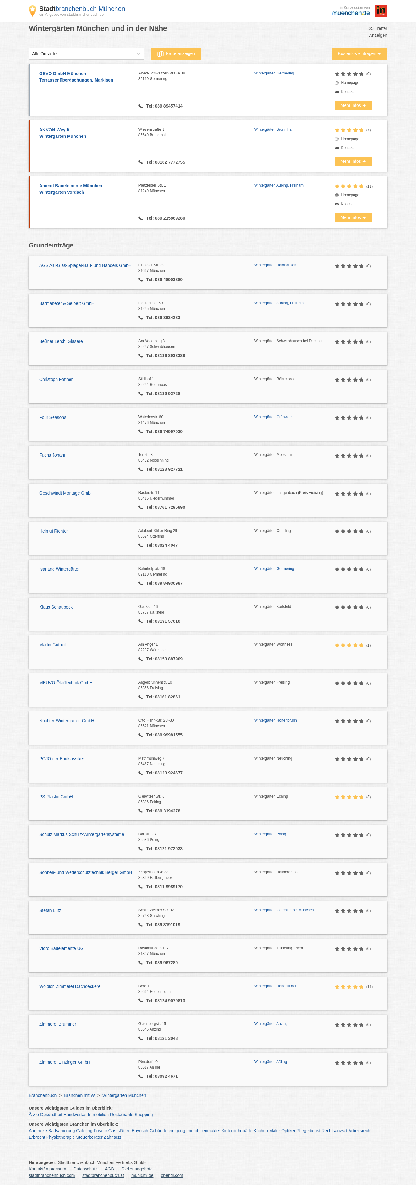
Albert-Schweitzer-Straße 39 (196, 76)
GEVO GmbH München (85, 77)
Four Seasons (52, 417)
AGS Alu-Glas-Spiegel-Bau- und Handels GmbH (85, 265)
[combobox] (32, 54)
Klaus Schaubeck (56, 607)
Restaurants (121, 1114)
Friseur (100, 1130)
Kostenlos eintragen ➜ (359, 53)
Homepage (350, 83)
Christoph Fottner (56, 379)
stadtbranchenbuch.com (52, 1175)
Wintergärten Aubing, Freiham (279, 185)
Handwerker (75, 1114)
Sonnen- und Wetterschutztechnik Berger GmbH (85, 872)
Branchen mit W (79, 1095)
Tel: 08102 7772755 (165, 162)
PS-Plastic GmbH (56, 796)
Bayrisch (140, 1130)
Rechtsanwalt (334, 1130)
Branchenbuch (43, 1095)
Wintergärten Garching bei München (284, 910)
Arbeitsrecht (359, 1130)
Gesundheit (51, 1114)
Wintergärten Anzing (271, 1024)
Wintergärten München (124, 1095)
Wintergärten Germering (274, 73)
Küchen (260, 1130)
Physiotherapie (60, 1137)
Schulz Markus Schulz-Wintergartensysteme (81, 834)
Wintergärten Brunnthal (273, 129)
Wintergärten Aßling (270, 1062)
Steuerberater (89, 1137)
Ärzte (34, 1114)
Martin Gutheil (52, 644)
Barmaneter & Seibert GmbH (67, 303)
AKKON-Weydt (85, 133)
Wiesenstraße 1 (196, 132)
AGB (109, 1168)
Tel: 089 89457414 (164, 105)
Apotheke (38, 1130)
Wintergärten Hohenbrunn (275, 720)
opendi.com (172, 1175)
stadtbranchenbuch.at (103, 1175)
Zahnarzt (112, 1137)
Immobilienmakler (203, 1130)
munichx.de (142, 1175)
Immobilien (98, 1114)
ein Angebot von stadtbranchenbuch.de (71, 14)
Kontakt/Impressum (47, 1168)
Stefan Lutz (50, 910)
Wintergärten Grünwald (273, 417)
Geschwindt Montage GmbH (66, 493)
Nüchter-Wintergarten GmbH (66, 720)
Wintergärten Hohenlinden (275, 986)
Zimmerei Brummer (57, 1024)
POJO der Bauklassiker (61, 758)
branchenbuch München (82, 8)
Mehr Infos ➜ (353, 105)
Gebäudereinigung (167, 1130)
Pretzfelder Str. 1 (196, 188)
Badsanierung (61, 1130)
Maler (274, 1130)
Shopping (143, 1114)
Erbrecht (37, 1137)
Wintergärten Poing (270, 834)
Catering (84, 1130)
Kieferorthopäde (236, 1130)
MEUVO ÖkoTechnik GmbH (66, 682)
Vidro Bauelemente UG (61, 948)
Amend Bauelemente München (85, 189)
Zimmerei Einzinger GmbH (64, 1062)
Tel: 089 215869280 (165, 218)
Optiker (288, 1130)
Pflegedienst (308, 1130)
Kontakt (347, 92)
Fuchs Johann (52, 455)
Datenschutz (86, 1168)
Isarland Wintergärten (60, 569)
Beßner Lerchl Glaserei (61, 341)
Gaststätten (119, 1130)
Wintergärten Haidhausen (275, 265)
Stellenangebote (137, 1168)
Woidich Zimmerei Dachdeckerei (70, 986)
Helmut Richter (53, 531)
